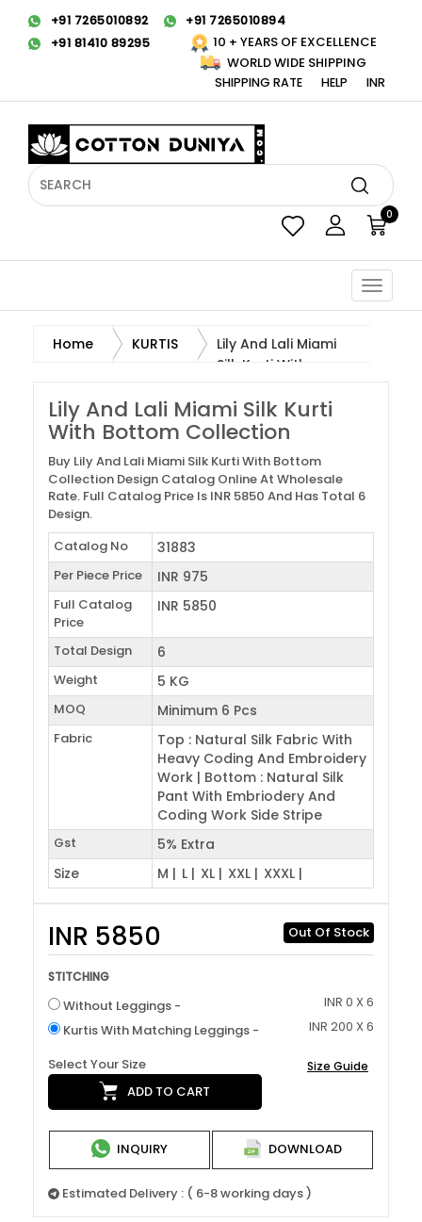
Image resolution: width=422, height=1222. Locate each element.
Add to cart (154, 1091)
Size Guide (337, 1066)
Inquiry (129, 1148)
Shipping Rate (258, 82)
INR (375, 82)
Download (292, 1148)
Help (334, 82)
